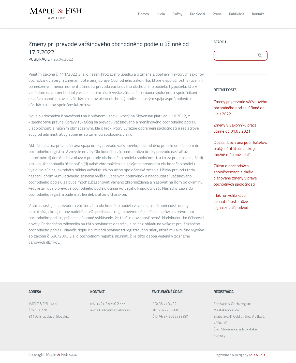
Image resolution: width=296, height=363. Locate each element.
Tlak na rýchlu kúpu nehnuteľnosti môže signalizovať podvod (231, 201)
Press (217, 14)
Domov (143, 14)
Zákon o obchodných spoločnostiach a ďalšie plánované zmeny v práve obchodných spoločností (235, 175)
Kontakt (258, 14)
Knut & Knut (256, 354)
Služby (177, 14)
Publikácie (236, 14)
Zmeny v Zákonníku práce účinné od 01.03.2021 (235, 128)
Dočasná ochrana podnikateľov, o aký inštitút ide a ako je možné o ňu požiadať (240, 148)
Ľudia (161, 14)
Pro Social (197, 14)
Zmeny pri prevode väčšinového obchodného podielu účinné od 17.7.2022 (108, 48)
